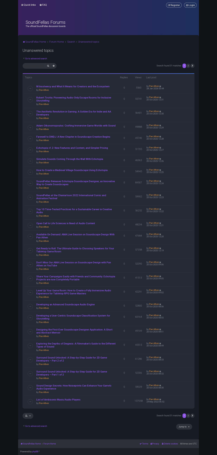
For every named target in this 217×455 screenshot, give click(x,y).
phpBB (35, 451)
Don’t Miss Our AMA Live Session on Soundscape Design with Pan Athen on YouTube (73, 264)
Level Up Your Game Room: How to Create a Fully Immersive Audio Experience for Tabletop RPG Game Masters (73, 292)
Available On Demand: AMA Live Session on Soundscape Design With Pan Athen (75, 236)
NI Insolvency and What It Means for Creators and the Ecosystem (73, 86)
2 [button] (188, 66)
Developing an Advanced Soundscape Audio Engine (65, 304)
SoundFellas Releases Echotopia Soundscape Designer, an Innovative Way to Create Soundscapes (75, 183)
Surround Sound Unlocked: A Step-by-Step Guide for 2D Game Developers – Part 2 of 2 (71, 359)
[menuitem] (43, 5)
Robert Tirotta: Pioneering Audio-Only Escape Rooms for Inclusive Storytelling (73, 99)
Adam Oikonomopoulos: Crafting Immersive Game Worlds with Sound (76, 125)
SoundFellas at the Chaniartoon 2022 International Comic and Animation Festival (71, 197)
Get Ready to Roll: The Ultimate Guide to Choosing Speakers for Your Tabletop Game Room (75, 250)
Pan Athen (44, 90)
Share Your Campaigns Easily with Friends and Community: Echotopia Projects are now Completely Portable (75, 278)
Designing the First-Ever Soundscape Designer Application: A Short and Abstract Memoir (74, 331)
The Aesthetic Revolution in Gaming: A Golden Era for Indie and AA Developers (73, 113)
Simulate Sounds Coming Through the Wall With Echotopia (69, 158)
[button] (192, 66)
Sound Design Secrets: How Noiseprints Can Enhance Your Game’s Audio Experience (73, 387)
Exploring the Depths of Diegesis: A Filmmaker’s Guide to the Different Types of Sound (76, 345)
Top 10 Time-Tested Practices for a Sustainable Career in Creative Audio (74, 211)
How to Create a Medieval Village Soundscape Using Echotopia (72, 170)
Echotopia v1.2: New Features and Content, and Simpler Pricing (72, 147)
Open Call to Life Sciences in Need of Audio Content (65, 223)
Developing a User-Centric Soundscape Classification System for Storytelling (73, 317)
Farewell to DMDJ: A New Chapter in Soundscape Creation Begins (73, 136)
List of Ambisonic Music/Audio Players (58, 399)
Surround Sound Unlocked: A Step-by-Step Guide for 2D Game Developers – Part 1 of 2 (71, 373)
